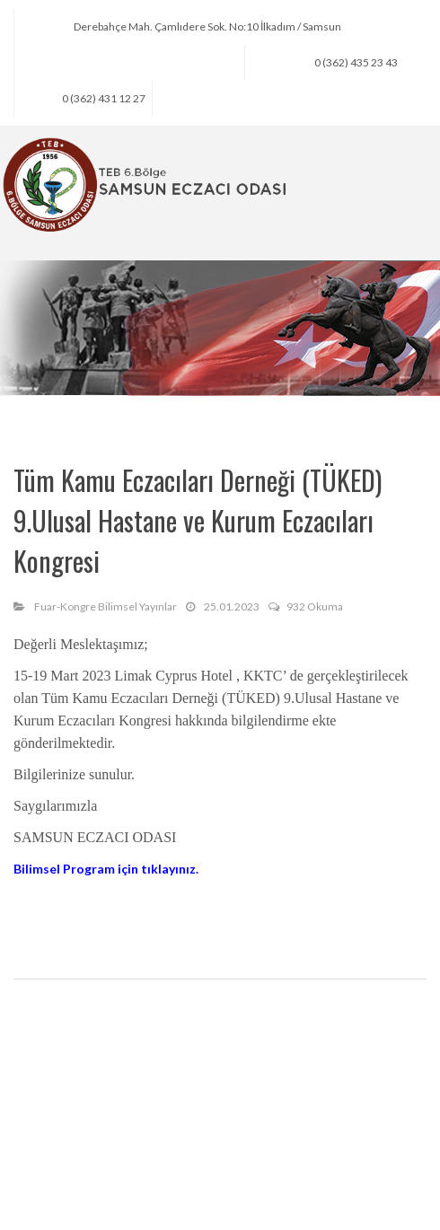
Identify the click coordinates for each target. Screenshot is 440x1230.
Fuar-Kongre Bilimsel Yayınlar (105, 606)
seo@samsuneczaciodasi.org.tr (162, 62)
